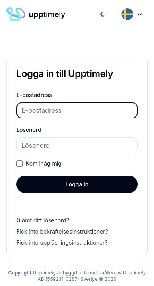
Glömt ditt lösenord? (42, 220)
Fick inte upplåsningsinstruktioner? (62, 242)
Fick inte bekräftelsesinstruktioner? (62, 231)
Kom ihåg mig (44, 163)
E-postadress (34, 94)
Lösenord (28, 129)
